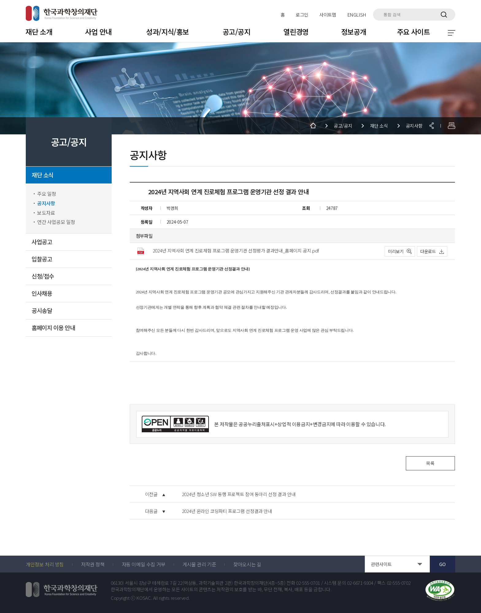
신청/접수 (43, 276)
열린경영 (296, 31)
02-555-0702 (399, 583)
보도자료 (46, 213)
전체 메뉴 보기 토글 (451, 33)
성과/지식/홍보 (167, 31)
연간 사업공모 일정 (56, 222)
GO (442, 564)
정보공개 (353, 31)
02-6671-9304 (360, 583)
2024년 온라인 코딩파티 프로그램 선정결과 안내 (227, 511)
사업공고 (42, 242)
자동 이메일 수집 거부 (143, 564)
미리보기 (396, 251)
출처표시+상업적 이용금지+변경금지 (293, 424)
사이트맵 (327, 14)
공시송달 (42, 310)
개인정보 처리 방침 (45, 564)
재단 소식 (42, 175)
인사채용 (42, 293)
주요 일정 (46, 194)
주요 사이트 (413, 31)
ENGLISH (356, 14)
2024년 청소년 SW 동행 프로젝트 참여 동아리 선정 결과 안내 (239, 494)
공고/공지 (236, 31)
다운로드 (428, 251)
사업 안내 (98, 31)
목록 (430, 463)
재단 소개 (38, 31)
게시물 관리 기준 (199, 564)
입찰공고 (42, 259)
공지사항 (46, 203)
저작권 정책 (93, 564)
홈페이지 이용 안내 (53, 328)
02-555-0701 (308, 583)
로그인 (302, 14)
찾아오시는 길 (247, 564)
